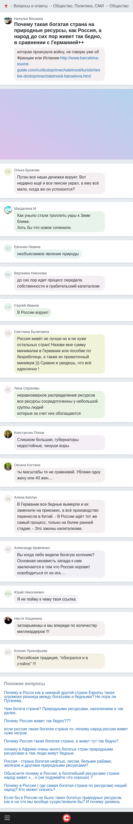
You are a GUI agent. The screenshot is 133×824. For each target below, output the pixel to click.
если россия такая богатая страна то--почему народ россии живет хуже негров (66, 731)
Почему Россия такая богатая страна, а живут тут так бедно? (61, 741)
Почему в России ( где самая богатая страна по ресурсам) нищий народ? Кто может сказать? (65, 787)
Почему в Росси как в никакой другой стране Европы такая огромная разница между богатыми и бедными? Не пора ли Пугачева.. (60, 696)
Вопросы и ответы (31, 6)
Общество (118, 6)
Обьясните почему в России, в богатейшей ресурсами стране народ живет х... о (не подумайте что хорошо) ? (61, 775)
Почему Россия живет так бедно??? (37, 721)
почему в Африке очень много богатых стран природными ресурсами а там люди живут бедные (58, 751)
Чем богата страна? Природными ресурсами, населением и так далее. (63, 711)
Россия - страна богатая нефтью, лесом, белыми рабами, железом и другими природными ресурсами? (58, 763)
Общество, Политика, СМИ (78, 6)
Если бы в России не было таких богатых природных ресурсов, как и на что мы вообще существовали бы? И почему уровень (63, 799)
